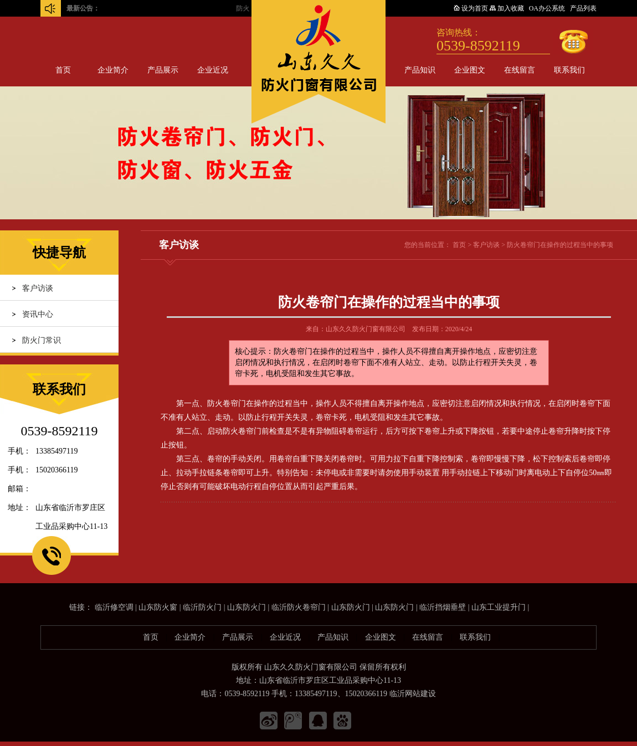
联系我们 (569, 70)
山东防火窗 (157, 607)
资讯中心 (37, 314)
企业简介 (113, 70)
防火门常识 (41, 340)
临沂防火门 (202, 607)
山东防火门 (246, 607)
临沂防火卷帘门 (298, 607)
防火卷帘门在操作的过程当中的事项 (560, 245)
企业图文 (469, 70)
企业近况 (212, 70)
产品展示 (162, 70)
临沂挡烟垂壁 (442, 607)
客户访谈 (37, 288)
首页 (63, 70)
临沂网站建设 (412, 694)
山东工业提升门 (498, 607)
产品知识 (419, 70)
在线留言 (519, 70)
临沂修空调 (114, 607)
